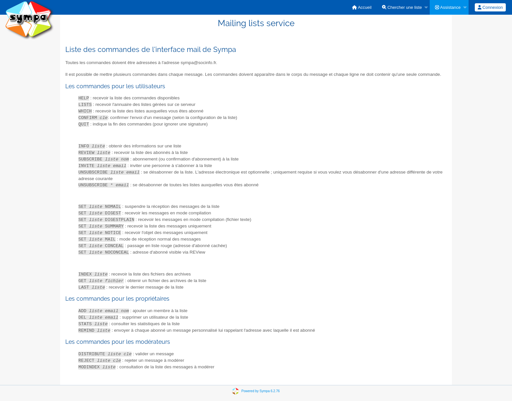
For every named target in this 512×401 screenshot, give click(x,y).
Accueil (362, 7)
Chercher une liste (402, 7)
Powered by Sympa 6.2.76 (260, 391)
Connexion (490, 7)
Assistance (448, 7)
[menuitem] (362, 7)
